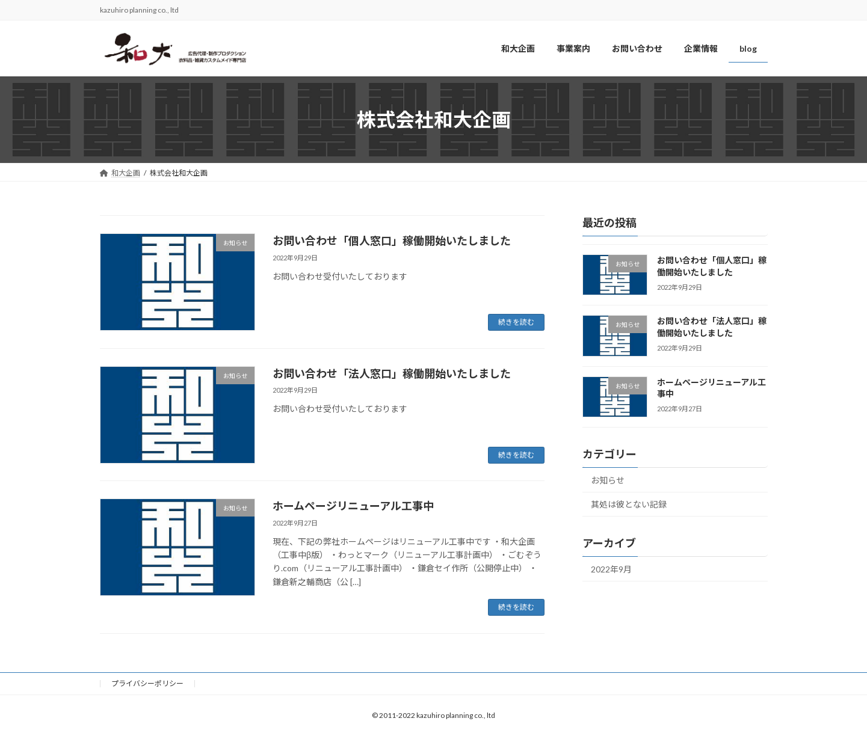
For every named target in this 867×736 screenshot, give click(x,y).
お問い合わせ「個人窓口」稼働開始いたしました (392, 240)
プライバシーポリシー (147, 683)
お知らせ (608, 480)
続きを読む (516, 322)
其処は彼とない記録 (629, 505)
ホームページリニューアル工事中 (353, 505)
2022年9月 (611, 570)
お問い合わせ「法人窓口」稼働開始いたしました (392, 373)
